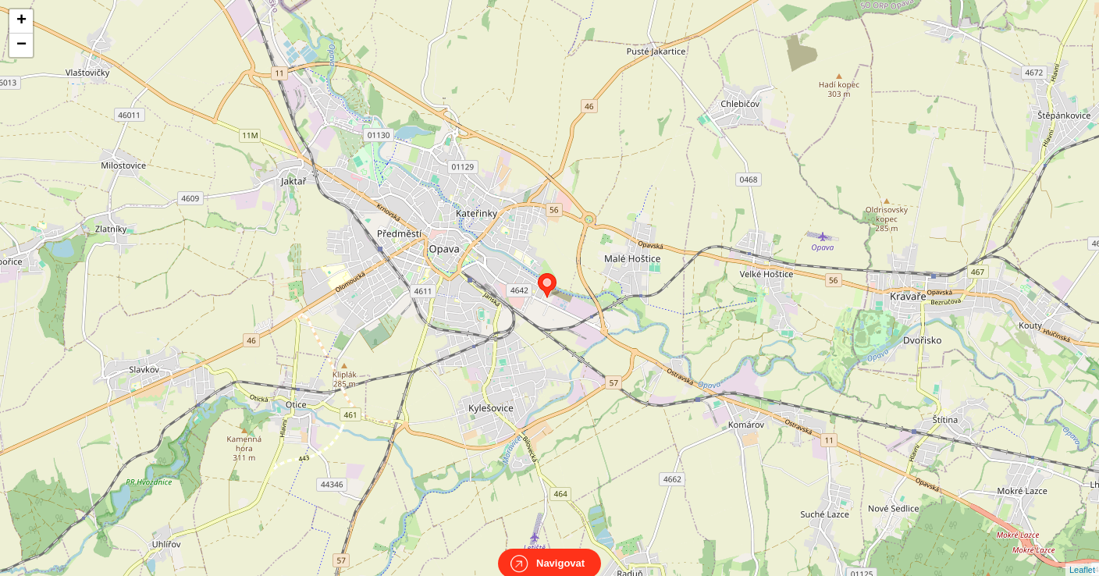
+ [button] (21, 21)
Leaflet (1082, 555)
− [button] (21, 45)
